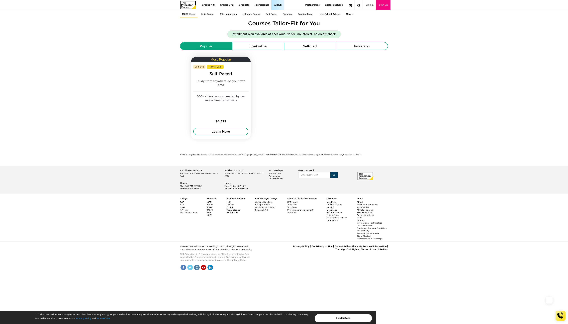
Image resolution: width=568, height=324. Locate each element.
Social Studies (233, 210)
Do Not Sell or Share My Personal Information (360, 246)
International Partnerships (369, 223)
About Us (292, 212)
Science (230, 204)
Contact (361, 220)
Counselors (332, 220)
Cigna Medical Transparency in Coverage (369, 237)
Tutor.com (292, 204)
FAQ (182, 176)
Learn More (221, 131)
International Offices (337, 218)
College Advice (262, 204)
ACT (182, 204)
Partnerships (312, 5)
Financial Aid (261, 210)
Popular (206, 46)
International (275, 173)
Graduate (244, 5)
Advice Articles (334, 204)
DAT (209, 212)
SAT (182, 202)
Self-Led (310, 46)
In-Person (362, 46)
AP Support (232, 212)
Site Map (383, 249)
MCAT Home (188, 14)
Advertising (274, 176)
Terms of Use (103, 318)
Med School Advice (330, 14)
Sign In (370, 5)
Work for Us (363, 207)
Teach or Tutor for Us (367, 204)
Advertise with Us (365, 215)
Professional (262, 5)
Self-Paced (271, 14)
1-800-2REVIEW (199, 173)
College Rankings (263, 202)
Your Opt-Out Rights (347, 249)
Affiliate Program (365, 210)
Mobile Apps (333, 215)
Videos (330, 207)
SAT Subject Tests (188, 212)
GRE (209, 202)
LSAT (209, 207)
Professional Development (300, 210)
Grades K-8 (208, 5)
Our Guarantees (364, 225)
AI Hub (278, 5)
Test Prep (292, 207)
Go (334, 175)
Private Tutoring (335, 212)
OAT (209, 215)
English (229, 207)
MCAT (210, 210)
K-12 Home (292, 202)
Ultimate (251, 14)
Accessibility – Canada (368, 233)
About (360, 202)
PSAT (182, 207)
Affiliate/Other (276, 178)
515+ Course (207, 14)
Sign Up (383, 5)
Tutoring (287, 14)
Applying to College (265, 207)
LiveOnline (258, 46)
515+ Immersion (228, 14)
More (349, 14)
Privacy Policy (83, 318)
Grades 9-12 (226, 5)
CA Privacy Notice (321, 246)
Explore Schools (334, 5)
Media (360, 218)
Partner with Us (364, 212)
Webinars (331, 202)
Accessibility (363, 231)
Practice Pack (305, 14)
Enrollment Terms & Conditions (372, 228)
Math (228, 202)
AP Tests (184, 210)
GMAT (210, 204)
